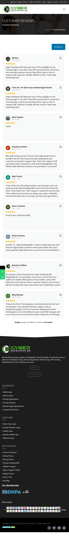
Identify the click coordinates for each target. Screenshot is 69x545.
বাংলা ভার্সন (63, 2)
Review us (58, 47)
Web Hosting (8, 396)
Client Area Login (9, 424)
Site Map (6, 481)
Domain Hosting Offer (11, 463)
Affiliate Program (9, 467)
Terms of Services (10, 452)
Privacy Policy (8, 459)
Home (48, 30)
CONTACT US (34, 374)
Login (44, 2)
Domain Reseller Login (11, 428)
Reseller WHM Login (10, 435)
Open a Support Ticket (19, 2)
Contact (55, 2)
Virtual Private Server (11, 410)
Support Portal (8, 474)
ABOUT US (34, 368)
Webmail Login (8, 438)
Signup (49, 2)
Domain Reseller (9, 403)
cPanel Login (8, 431)
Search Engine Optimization (13, 406)
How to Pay (7, 477)
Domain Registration (10, 399)
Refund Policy (8, 456)
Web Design (7, 392)
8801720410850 (35, 2)
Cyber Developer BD (27, 524)
